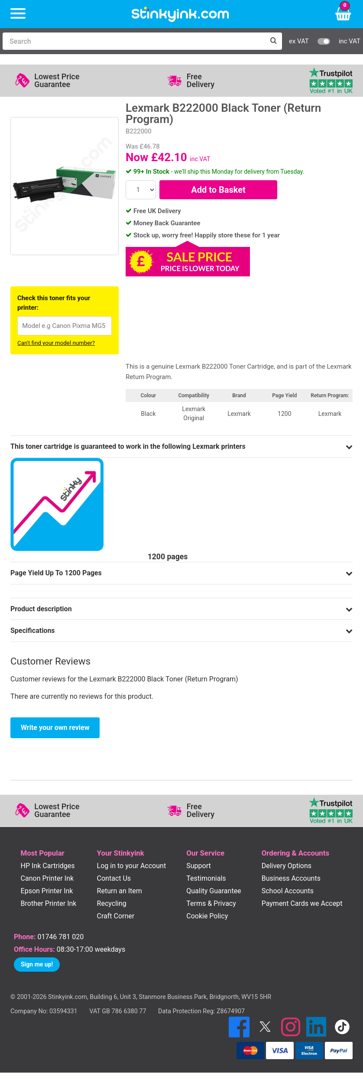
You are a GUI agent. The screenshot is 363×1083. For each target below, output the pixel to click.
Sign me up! (37, 964)
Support (198, 866)
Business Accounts (291, 878)
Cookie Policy (207, 916)
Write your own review (55, 727)
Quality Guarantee (213, 891)
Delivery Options (286, 866)
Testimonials (206, 878)
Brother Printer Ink (49, 903)
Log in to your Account (131, 866)
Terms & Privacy (211, 903)
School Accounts (288, 891)
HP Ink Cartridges (48, 866)
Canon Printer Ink (47, 878)
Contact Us (114, 878)
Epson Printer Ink (47, 891)
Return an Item (119, 891)
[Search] (134, 41)
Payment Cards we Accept (302, 903)
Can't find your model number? (56, 343)
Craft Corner (116, 916)
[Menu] (18, 14)
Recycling (111, 903)
